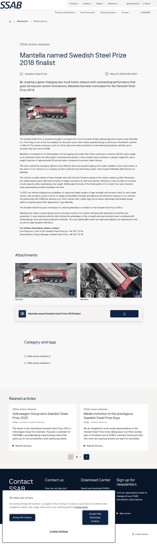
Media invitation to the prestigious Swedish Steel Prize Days (108, 416)
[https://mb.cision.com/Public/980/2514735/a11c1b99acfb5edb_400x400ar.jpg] (137, 292)
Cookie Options (140, 534)
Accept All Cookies (33, 521)
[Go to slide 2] (80, 457)
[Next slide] (86, 457)
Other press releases (39, 356)
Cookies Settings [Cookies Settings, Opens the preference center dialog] (59, 531)
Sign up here (124, 513)
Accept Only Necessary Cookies (84, 521)
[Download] (124, 313)
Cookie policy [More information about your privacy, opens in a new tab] (81, 514)
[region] (58, 520)
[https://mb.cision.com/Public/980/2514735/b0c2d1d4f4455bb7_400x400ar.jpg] (72, 292)
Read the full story (22, 446)
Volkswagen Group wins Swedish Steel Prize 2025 (40, 416)
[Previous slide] (70, 457)
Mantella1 (19, 299)
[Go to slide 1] (77, 457)
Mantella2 (84, 299)
